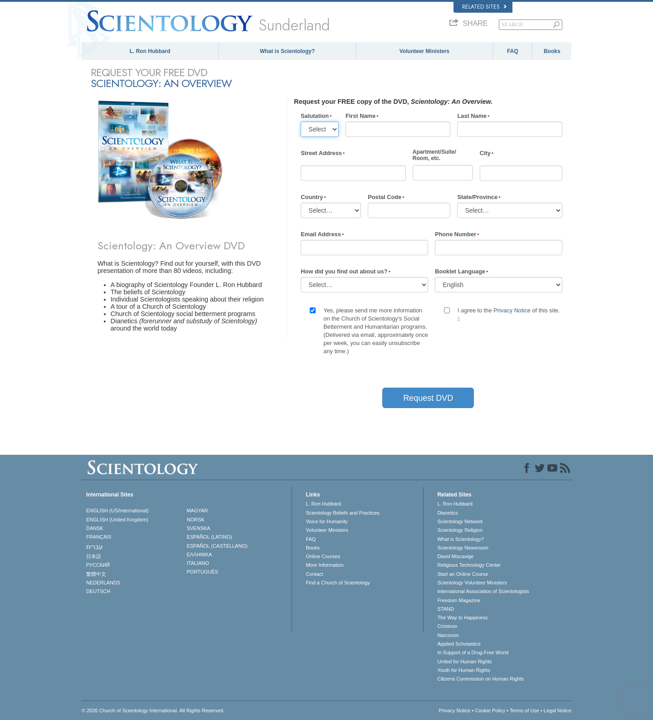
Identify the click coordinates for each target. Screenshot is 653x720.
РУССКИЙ (98, 565)
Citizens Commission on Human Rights (480, 678)
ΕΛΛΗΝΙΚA (199, 554)
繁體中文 (96, 574)
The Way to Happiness (462, 617)
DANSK (94, 528)
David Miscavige (455, 556)
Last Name (472, 115)
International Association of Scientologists (483, 591)
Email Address (321, 234)
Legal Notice (557, 710)
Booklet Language (460, 271)
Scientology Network (459, 521)
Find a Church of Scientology (338, 582)
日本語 (93, 556)
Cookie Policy (490, 710)
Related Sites (484, 7)
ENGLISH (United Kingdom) (117, 519)
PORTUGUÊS (202, 571)
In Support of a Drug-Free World (472, 652)
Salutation (315, 115)
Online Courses (323, 556)
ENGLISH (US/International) (117, 510)
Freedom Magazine (458, 600)
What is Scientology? (287, 51)
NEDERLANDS (103, 582)
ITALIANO (198, 563)
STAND (445, 609)
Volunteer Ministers (424, 51)
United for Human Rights (464, 661)
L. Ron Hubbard (150, 51)
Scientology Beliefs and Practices (343, 513)
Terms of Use (524, 710)
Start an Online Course (462, 574)
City (485, 153)
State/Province (477, 197)
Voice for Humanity (326, 521)
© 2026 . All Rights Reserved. (153, 710)
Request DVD (428, 398)
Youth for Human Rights (463, 670)
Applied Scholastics (458, 644)
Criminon (447, 626)
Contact (314, 574)
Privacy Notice (512, 310)
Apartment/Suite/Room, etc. (434, 155)
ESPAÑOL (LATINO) (209, 537)
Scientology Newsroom (462, 547)
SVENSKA (198, 528)
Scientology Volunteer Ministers (472, 582)
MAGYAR (197, 510)
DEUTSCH (98, 591)
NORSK (196, 519)
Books (552, 51)
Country (312, 197)
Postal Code (384, 197)
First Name (360, 115)
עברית (94, 546)
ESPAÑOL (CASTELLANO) (217, 546)
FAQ (512, 51)
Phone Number (455, 234)
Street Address (321, 153)
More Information (324, 565)
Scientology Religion (459, 530)
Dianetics (447, 513)
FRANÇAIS (99, 537)
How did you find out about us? (344, 271)
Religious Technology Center (469, 565)
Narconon (448, 635)
